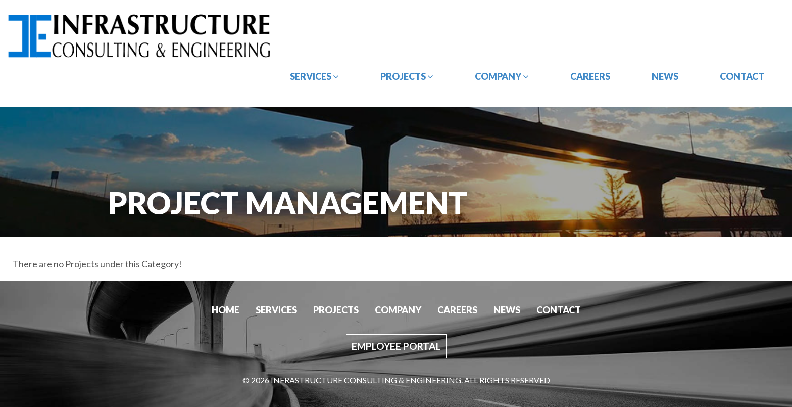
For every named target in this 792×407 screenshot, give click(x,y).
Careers (590, 76)
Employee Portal (396, 346)
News (665, 76)
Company (502, 76)
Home (225, 309)
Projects (406, 76)
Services (314, 76)
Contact (742, 76)
